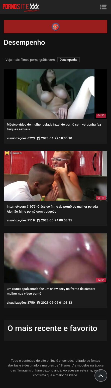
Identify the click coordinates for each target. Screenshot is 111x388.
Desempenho (68, 60)
